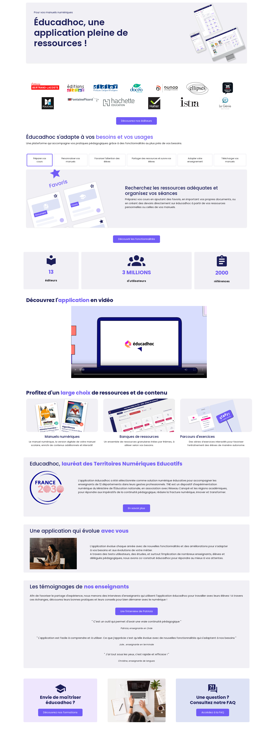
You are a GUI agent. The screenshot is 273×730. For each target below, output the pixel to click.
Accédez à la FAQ (212, 712)
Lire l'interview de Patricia (136, 611)
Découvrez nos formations (60, 712)
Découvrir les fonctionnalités (136, 239)
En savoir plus (136, 508)
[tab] (40, 160)
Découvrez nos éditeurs (136, 121)
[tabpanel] (136, 198)
